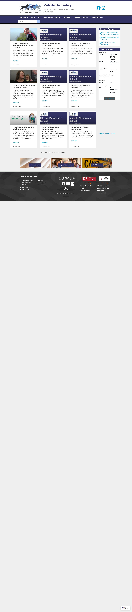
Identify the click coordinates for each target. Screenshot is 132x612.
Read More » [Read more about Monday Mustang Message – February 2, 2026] (45, 142)
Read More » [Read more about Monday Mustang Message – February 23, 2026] (74, 58)
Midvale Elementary (57, 5)
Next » (63, 152)
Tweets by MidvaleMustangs (107, 133)
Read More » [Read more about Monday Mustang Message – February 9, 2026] (74, 100)
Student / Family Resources (51, 17)
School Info (24, 17)
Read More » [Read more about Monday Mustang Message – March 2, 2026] (45, 58)
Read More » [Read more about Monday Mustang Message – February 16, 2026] (45, 100)
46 (59, 152)
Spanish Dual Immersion (81, 17)
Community (67, 17)
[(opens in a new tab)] (23, 34)
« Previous (44, 152)
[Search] (38, 21)
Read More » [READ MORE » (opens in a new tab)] (16, 60)
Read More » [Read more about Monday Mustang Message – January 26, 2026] (74, 140)
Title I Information (97, 17)
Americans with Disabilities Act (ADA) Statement (65, 195)
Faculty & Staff (35, 17)
